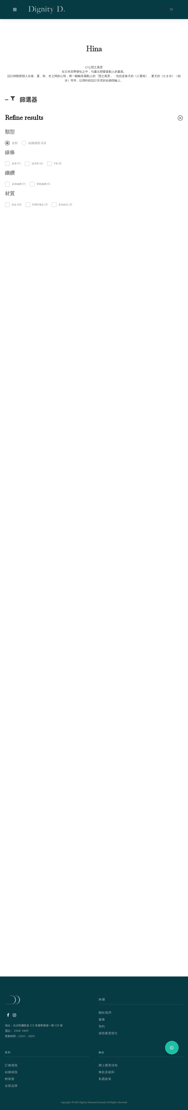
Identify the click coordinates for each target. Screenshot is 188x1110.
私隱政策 (105, 1079)
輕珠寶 (9, 1079)
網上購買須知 (108, 1065)
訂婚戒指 (11, 1065)
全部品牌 (11, 1086)
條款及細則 (107, 1072)
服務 (102, 1019)
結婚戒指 (11, 1072)
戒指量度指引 (108, 1033)
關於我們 (105, 1012)
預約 (102, 1026)
